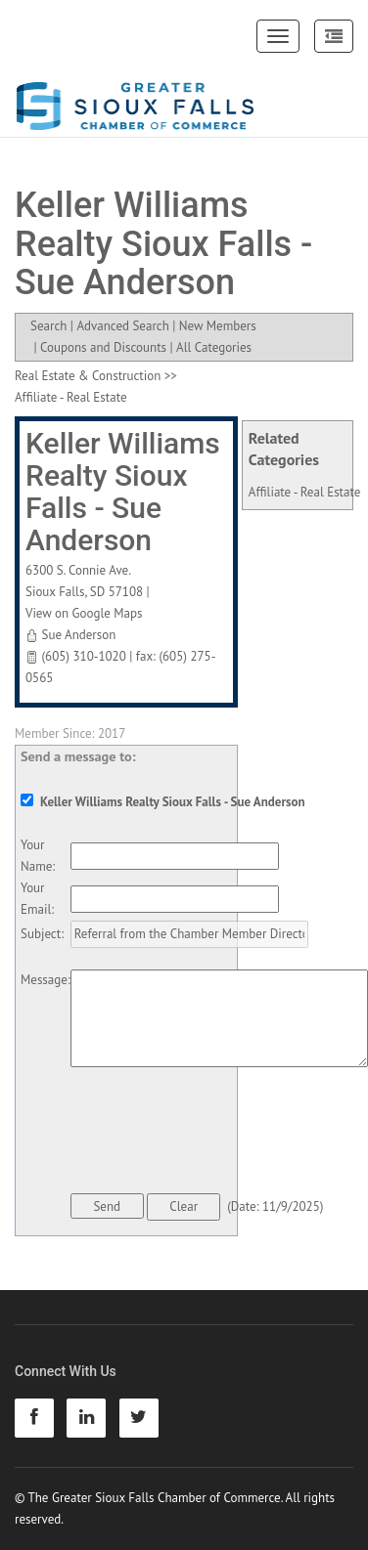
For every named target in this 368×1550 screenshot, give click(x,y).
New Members (217, 326)
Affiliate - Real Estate (305, 492)
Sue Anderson (78, 634)
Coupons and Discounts (103, 347)
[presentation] (219, 1134)
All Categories (214, 347)
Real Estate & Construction (88, 375)
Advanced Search (122, 326)
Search (48, 326)
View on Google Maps (84, 613)
